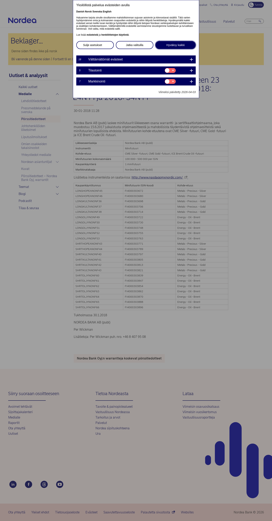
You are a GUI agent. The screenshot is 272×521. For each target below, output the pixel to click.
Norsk (88, 11)
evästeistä (92, 34)
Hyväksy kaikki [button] (175, 45)
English (107, 11)
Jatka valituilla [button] (134, 45)
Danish (80, 11)
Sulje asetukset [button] (92, 45)
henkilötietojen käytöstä (115, 34)
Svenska (97, 11)
